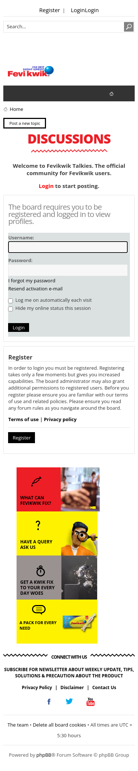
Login (78, 10)
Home (16, 109)
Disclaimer (72, 687)
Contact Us (104, 687)
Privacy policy (60, 419)
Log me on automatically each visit (50, 300)
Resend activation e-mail (35, 288)
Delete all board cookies (59, 724)
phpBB (44, 755)
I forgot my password (31, 280)
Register (49, 10)
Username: (21, 237)
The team (17, 724)
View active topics (27, 93)
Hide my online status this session (49, 308)
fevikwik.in (117, 93)
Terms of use (23, 419)
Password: (20, 260)
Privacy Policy (37, 687)
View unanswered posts (13, 93)
